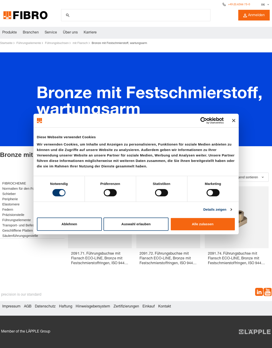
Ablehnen (69, 224)
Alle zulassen (202, 224)
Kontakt (164, 307)
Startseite (6, 43)
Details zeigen (214, 209)
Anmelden (254, 15)
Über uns (70, 33)
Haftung (65, 307)
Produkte (9, 33)
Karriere (90, 33)
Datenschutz (45, 307)
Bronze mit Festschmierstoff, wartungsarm (119, 43)
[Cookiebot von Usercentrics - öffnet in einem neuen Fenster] (204, 120)
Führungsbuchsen (57, 43)
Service (51, 33)
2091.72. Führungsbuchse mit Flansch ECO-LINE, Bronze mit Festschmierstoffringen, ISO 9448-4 (168, 259)
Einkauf (148, 307)
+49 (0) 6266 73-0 (239, 4)
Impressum (11, 307)
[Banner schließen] (233, 120)
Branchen (31, 33)
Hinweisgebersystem (93, 307)
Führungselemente (28, 43)
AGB (27, 307)
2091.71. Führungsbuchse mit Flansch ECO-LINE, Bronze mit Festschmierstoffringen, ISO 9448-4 (99, 259)
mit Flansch (80, 43)
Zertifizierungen (126, 307)
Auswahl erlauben (135, 224)
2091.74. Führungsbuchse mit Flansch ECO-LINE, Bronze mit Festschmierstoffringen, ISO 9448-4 (236, 259)
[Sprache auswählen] (264, 4)
